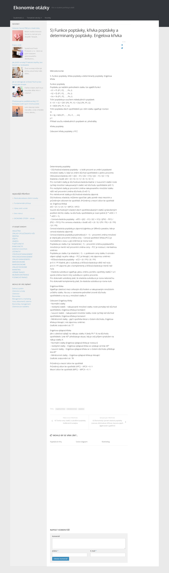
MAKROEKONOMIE (19, 264)
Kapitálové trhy (56, 441)
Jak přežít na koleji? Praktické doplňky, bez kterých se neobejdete (27, 63)
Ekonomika (16, 296)
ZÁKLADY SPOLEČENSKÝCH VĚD (23, 233)
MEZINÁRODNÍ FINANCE (20, 275)
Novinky (48, 18)
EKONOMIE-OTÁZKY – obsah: (24, 218)
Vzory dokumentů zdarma (21, 301)
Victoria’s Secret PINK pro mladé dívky (26, 28)
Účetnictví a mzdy (18, 291)
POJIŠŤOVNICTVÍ (18, 244)
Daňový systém (17, 288)
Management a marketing (21, 299)
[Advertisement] (83, 54)
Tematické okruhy (33, 18)
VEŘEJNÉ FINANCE (18, 272)
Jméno (55, 551)
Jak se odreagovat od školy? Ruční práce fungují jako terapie (26, 83)
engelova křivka (60, 409)
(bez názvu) (18, 213)
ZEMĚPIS (15, 241)
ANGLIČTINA (16, 231)
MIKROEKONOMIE (18, 262)
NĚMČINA (15, 236)
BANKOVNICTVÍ (17, 246)
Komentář (56, 536)
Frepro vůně (16, 45)
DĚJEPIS (15, 239)
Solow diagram (82, 441)
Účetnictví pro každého (20, 306)
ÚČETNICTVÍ (16, 251)
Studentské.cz (18, 18)
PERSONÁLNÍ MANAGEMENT (22, 257)
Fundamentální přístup (22, 203)
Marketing (106, 441)
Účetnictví (15, 294)
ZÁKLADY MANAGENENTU (21, 259)
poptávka (81, 409)
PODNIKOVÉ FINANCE (19, 277)
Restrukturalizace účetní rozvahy (26, 198)
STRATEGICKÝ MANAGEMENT (22, 254)
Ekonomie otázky (31, 7)
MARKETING (16, 270)
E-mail (93, 551)
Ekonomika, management (21, 304)
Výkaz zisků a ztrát (20, 208)
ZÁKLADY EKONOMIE (19, 267)
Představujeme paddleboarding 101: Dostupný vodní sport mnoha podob (25, 102)
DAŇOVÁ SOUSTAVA (19, 249)
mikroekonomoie (72, 409)
